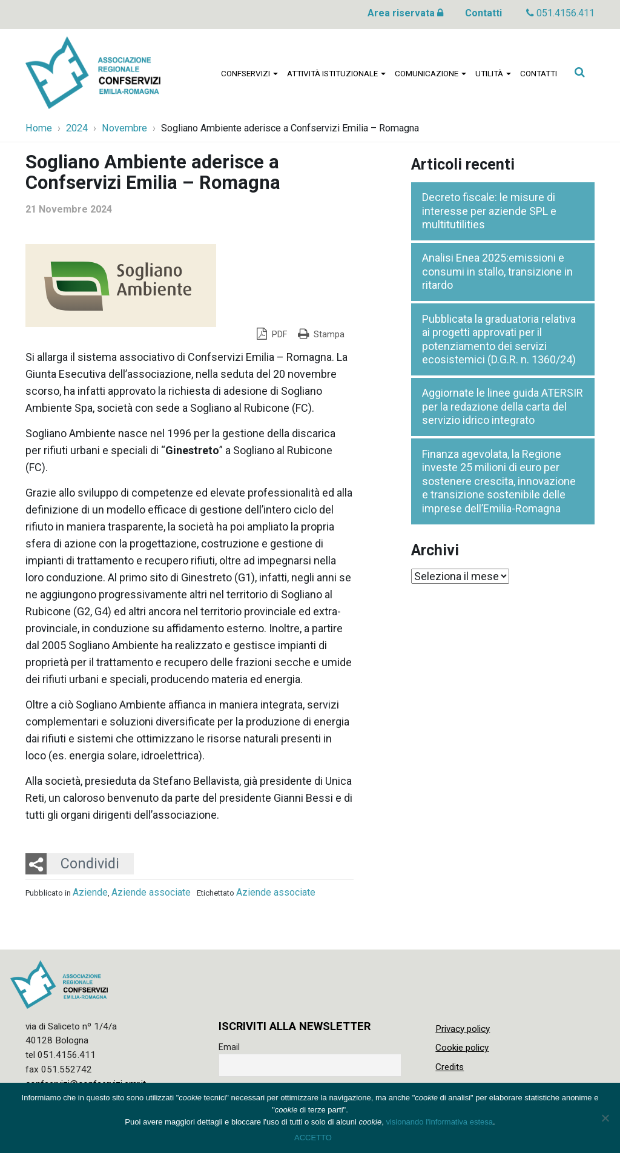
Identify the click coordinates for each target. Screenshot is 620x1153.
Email (229, 1047)
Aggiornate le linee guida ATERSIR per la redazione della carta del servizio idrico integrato (502, 406)
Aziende (90, 892)
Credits (449, 1067)
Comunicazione (430, 73)
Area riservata (405, 13)
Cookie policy (462, 1047)
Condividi (90, 863)
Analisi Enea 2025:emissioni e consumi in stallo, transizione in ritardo (497, 271)
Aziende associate (151, 892)
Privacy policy (462, 1028)
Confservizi (249, 73)
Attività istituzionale (336, 73)
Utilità (493, 73)
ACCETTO (313, 1137)
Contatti (483, 13)
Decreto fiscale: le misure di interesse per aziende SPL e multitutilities (489, 211)
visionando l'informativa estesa (439, 1121)
